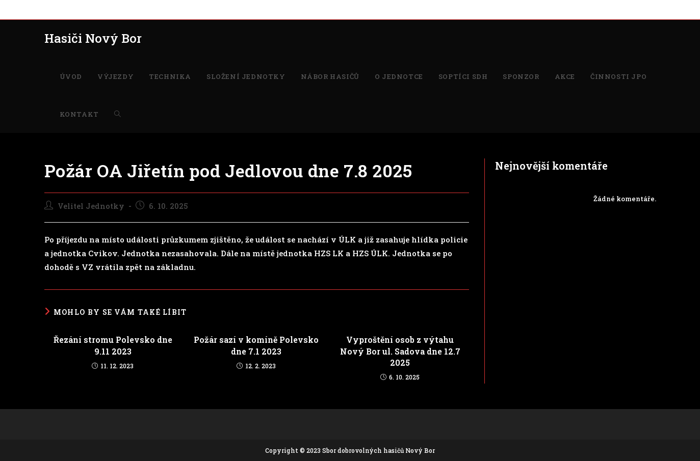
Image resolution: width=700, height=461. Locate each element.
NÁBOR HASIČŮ (253, 9)
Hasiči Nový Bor (93, 38)
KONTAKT (522, 9)
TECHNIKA (128, 9)
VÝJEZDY (87, 9)
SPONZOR (402, 9)
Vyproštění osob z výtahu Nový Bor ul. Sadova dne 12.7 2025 (400, 351)
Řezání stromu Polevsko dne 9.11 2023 (113, 345)
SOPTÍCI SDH (357, 9)
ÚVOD (54, 9)
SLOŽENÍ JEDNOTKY (187, 9)
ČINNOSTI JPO (474, 9)
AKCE (434, 9)
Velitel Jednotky (91, 206)
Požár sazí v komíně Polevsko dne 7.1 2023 (256, 345)
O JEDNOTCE (307, 9)
